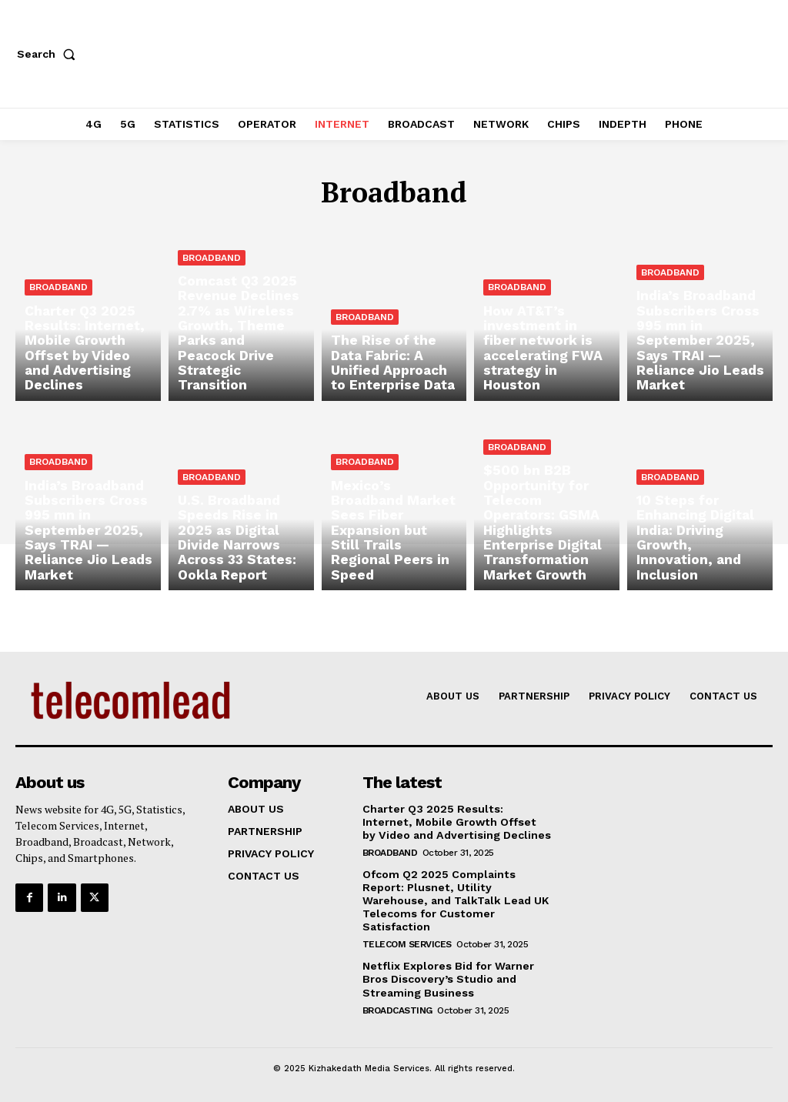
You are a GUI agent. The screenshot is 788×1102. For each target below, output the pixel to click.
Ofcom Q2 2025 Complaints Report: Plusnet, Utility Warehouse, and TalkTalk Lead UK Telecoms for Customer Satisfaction (454, 900)
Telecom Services (407, 943)
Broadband (58, 295)
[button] (49, 54)
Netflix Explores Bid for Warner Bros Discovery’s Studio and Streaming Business (447, 978)
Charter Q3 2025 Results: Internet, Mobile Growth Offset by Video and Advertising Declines (456, 822)
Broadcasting (397, 1008)
